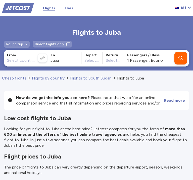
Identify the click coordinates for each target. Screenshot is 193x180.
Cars (69, 8)
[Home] (18, 7)
